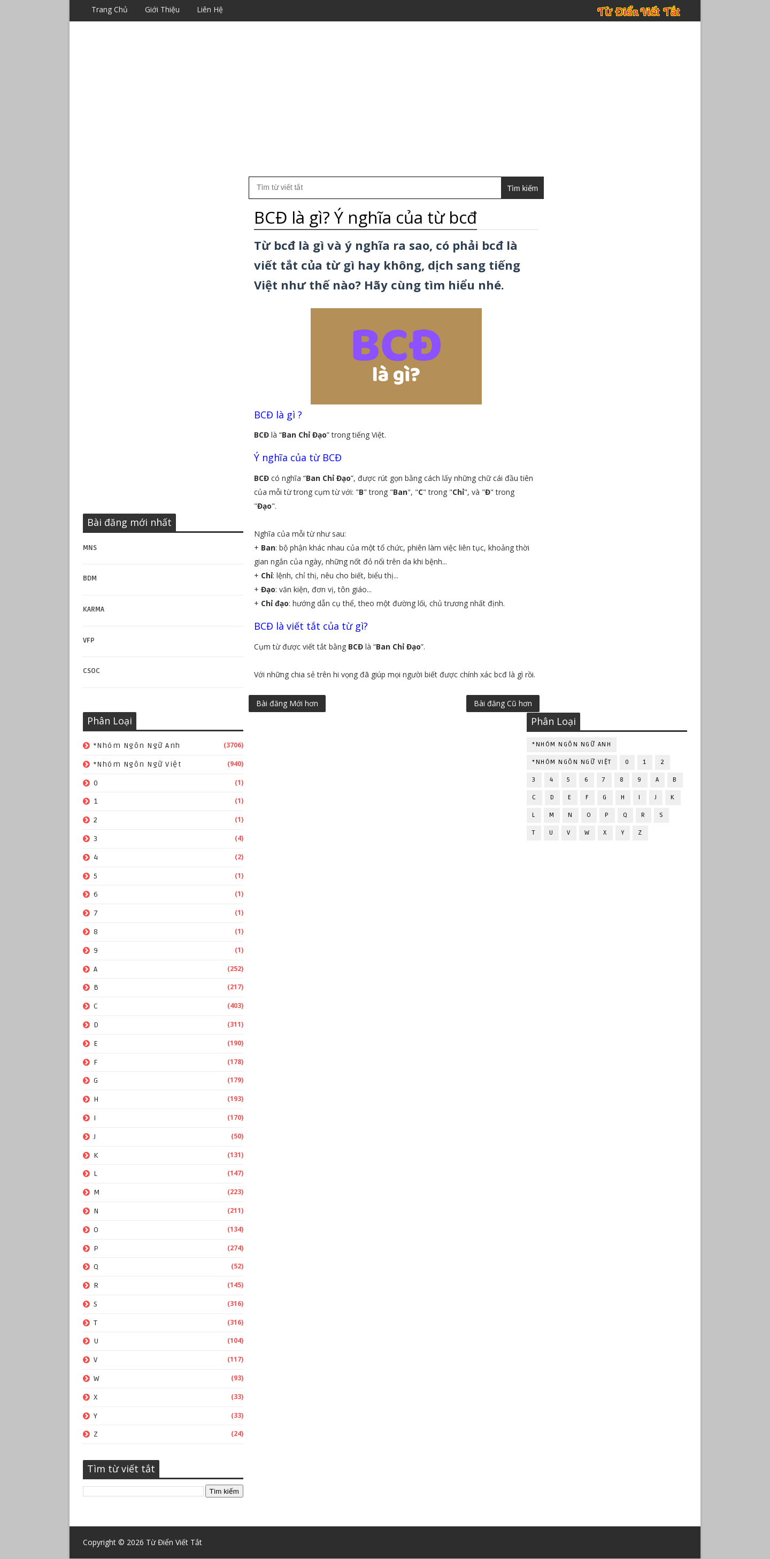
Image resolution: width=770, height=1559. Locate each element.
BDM (90, 579)
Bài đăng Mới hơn (287, 737)
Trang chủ (109, 9)
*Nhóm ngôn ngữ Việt (138, 764)
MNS (90, 548)
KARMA (93, 609)
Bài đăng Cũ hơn (480, 737)
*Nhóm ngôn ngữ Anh (137, 745)
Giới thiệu (162, 9)
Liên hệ (210, 9)
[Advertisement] (385, 99)
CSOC (91, 671)
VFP (89, 640)
